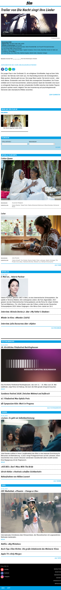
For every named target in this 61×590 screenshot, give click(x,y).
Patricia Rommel (17, 48)
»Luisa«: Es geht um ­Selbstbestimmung (17, 418)
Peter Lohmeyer (40, 260)
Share (9, 69)
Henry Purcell (10, 50)
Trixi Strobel (24, 260)
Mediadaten (57, 574)
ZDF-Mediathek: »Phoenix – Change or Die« (19, 491)
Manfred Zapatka (24, 53)
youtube (6, 569)
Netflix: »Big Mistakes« (11, 544)
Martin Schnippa (50, 260)
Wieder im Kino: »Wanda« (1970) (15, 318)
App (8, 588)
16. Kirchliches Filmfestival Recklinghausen (19, 347)
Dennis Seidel (32, 260)
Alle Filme (58, 265)
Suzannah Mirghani (17, 203)
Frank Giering (6, 53)
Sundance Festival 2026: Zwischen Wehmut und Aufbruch (25, 394)
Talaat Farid (24, 205)
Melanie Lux (37, 262)
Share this (2, 69)
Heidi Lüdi (55, 50)
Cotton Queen (7, 159)
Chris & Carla (37, 50)
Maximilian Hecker (46, 50)
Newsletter (57, 569)
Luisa (3, 214)
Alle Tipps (58, 558)
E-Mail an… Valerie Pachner (13, 277)
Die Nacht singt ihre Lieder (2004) (12, 128)
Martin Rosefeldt (30, 46)
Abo (3, 588)
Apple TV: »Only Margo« (11, 554)
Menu (2, 2)
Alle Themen (57, 481)
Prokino (5, 51)
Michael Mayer (19, 50)
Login (54, 3)
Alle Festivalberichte (54, 408)
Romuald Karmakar (8, 46)
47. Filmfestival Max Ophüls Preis (15, 399)
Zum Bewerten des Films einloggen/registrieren (18, 65)
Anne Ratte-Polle (15, 53)
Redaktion (58, 572)
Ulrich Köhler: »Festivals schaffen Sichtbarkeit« (21, 472)
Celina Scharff (16, 260)
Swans (5, 50)
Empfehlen (13, 69)
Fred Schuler (6, 48)
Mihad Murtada (48, 205)
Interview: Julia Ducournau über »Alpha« (18, 324)
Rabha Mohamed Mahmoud (36, 205)
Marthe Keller (33, 53)
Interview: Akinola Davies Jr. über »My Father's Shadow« (25, 312)
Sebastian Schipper (42, 53)
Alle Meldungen (56, 328)
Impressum (58, 583)
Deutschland (5, 42)
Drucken (17, 69)
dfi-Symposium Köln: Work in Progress (17, 404)
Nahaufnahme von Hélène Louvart (15, 477)
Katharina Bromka (28, 262)
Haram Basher (16, 205)
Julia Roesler (15, 258)
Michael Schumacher (47, 262)
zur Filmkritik (54, 94)
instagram (6, 576)
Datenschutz (57, 580)
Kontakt (58, 577)
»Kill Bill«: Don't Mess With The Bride (17, 467)
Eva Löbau (19, 262)
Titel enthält (6, 141)
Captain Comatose (28, 50)
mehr (3, 389)
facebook (6, 573)
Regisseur (33, 141)
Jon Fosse (39, 46)
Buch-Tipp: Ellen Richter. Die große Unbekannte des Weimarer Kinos (30, 549)
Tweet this (6, 69)
